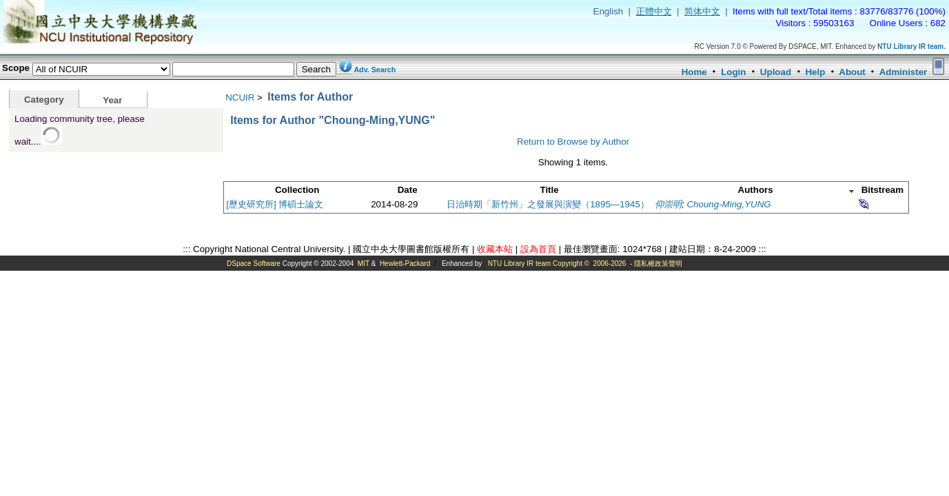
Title (549, 190)
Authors (755, 190)
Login (733, 72)
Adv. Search (375, 69)
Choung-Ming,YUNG (728, 204)
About (852, 72)
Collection (297, 190)
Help (815, 72)
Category (44, 99)
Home (694, 72)
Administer (903, 72)
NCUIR (239, 97)
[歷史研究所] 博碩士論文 (274, 204)
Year (112, 100)
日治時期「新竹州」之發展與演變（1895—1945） (548, 204)
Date (408, 190)
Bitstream (882, 190)
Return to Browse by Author (573, 141)
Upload (775, 72)
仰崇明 (668, 204)
